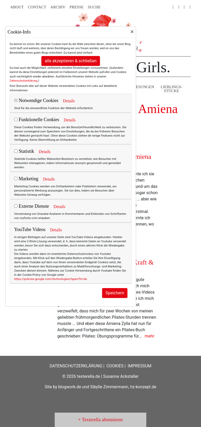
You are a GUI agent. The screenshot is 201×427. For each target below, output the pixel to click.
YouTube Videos (30, 229)
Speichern (114, 292)
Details (69, 101)
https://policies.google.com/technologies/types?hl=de (50, 279)
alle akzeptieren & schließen (71, 60)
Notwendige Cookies (36, 100)
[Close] (132, 31)
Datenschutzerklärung (23, 80)
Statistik (24, 151)
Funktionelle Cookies (36, 119)
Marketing (26, 178)
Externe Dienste (31, 206)
